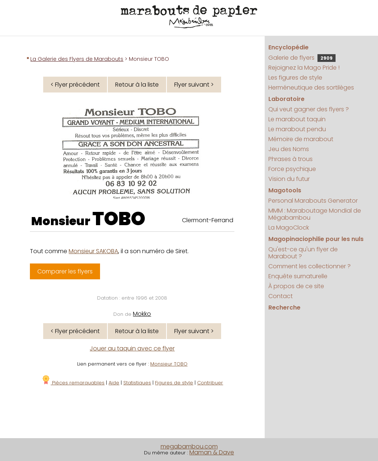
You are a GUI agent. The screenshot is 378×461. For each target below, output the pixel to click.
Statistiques (137, 382)
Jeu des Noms (288, 149)
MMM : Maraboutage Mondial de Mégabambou (314, 214)
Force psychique (292, 169)
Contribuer (210, 382)
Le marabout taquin (297, 119)
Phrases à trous (290, 159)
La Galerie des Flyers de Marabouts (76, 59)
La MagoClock (288, 227)
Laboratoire (286, 99)
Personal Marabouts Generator (313, 200)
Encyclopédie (288, 47)
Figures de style (174, 382)
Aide (114, 382)
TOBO (118, 219)
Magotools (284, 190)
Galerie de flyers (302, 57)
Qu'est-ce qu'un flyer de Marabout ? (303, 253)
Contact (280, 296)
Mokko (142, 314)
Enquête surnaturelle (297, 276)
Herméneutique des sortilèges (311, 87)
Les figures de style (295, 77)
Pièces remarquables (72, 382)
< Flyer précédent (75, 84)
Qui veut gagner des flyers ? (308, 109)
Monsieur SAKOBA (93, 251)
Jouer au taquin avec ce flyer (132, 348)
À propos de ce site (296, 286)
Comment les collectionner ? (309, 266)
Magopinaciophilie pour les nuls (316, 239)
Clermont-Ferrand (207, 220)
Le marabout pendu (297, 129)
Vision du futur (289, 179)
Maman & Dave (211, 452)
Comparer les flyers (65, 271)
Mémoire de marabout (300, 139)
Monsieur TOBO (169, 363)
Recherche (284, 307)
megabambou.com (189, 446)
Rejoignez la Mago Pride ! (304, 67)
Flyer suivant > (194, 84)
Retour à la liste (137, 84)
